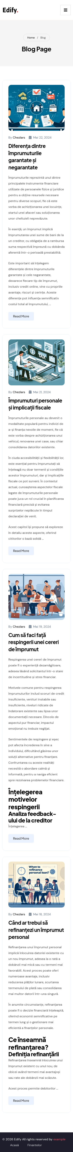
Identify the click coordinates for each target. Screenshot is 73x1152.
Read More (21, 316)
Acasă (14, 1145)
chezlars (19, 137)
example (59, 1139)
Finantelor (34, 1145)
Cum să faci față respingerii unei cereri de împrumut (33, 642)
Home (31, 37)
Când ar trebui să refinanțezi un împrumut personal (36, 929)
